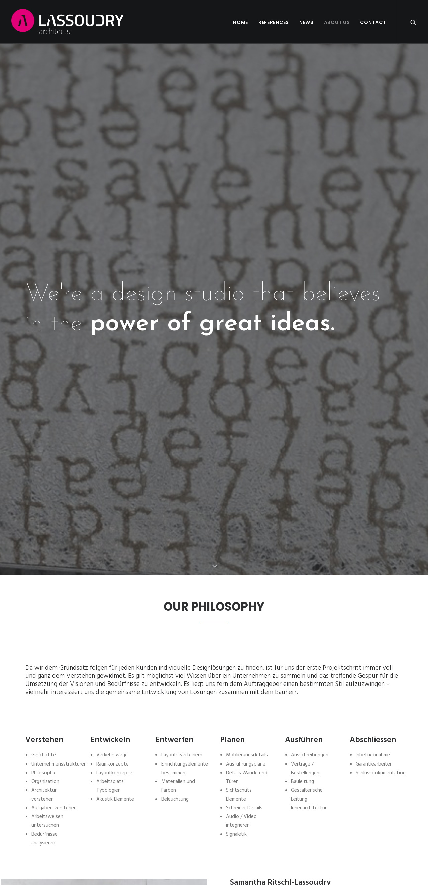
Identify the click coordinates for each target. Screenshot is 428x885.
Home (240, 22)
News (306, 22)
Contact (373, 22)
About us (337, 22)
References (273, 22)
